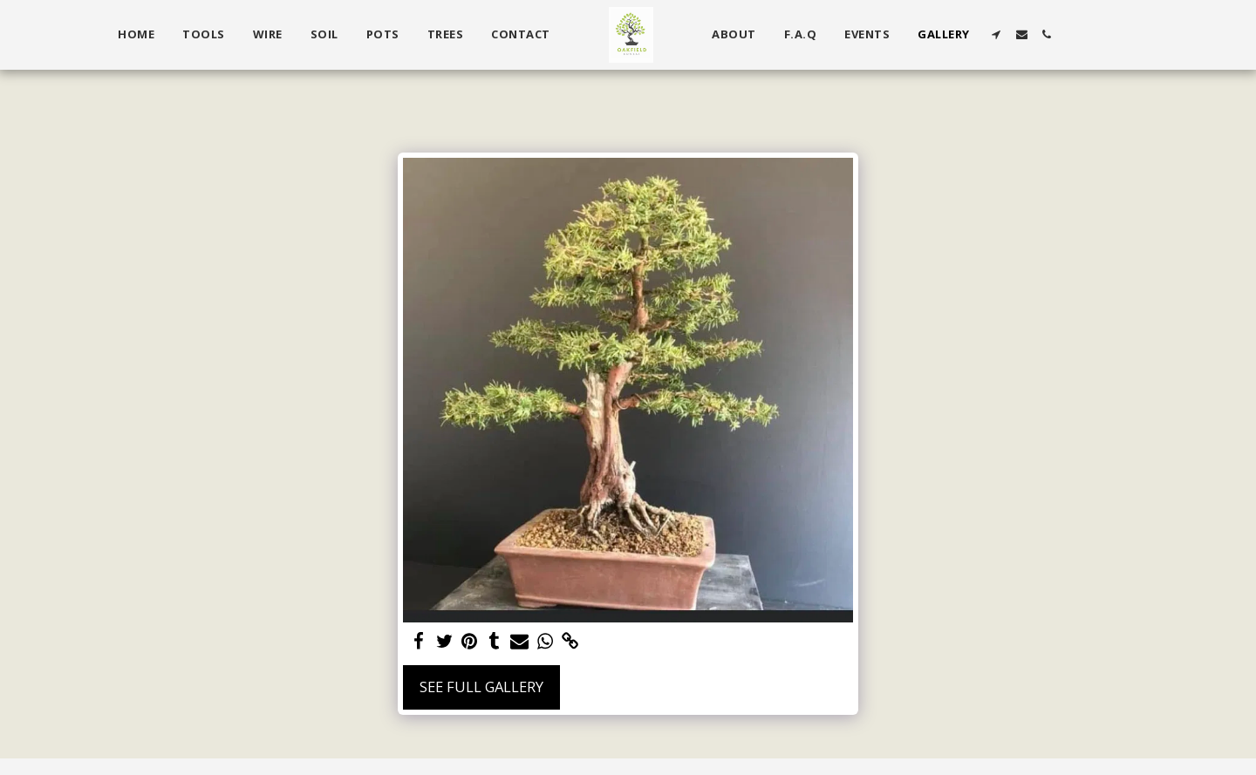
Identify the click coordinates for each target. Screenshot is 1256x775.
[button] (996, 34)
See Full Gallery (481, 686)
